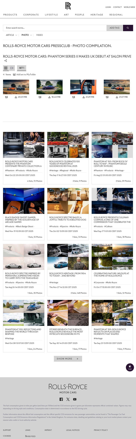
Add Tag (114, 28)
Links (27, 430)
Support (7, 430)
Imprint (48, 430)
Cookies (7, 436)
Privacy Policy (101, 430)
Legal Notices (72, 430)
